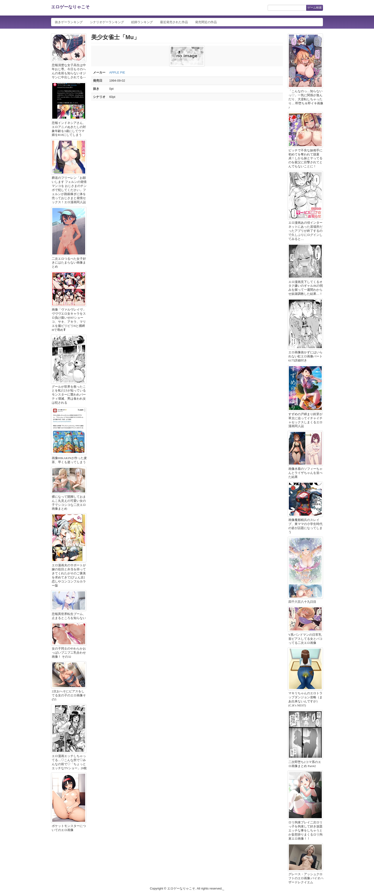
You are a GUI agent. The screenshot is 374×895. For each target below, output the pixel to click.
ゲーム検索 (314, 7)
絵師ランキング (142, 22)
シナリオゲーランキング (107, 22)
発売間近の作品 (206, 22)
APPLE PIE (117, 72)
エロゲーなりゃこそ (70, 7)
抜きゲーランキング (69, 22)
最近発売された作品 (174, 22)
